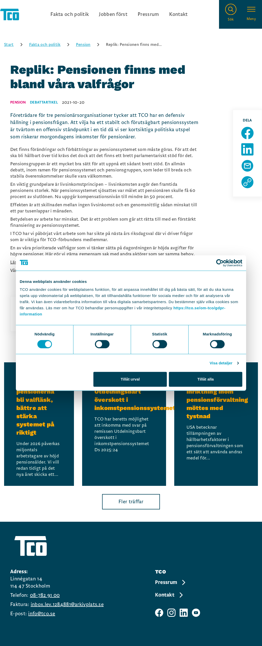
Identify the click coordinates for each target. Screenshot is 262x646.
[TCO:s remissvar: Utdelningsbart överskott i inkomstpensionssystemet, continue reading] (124, 424)
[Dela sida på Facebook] (247, 133)
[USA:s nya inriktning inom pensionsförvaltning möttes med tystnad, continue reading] (216, 424)
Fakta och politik (69, 14)
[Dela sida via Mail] (247, 166)
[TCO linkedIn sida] (184, 613)
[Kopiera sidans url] (247, 182)
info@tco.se (41, 614)
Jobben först (113, 14)
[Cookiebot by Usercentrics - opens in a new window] (220, 263)
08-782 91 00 (45, 595)
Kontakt (178, 14)
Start (15, 44)
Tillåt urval (130, 379)
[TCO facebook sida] (159, 613)
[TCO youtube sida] (196, 613)
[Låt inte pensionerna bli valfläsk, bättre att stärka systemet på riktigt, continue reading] (39, 424)
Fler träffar (131, 502)
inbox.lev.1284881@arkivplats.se (67, 604)
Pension (89, 44)
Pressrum (148, 14)
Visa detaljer (221, 363)
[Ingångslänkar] (119, 14)
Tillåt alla (205, 379)
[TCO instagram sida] (171, 613)
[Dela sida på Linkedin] (247, 149)
